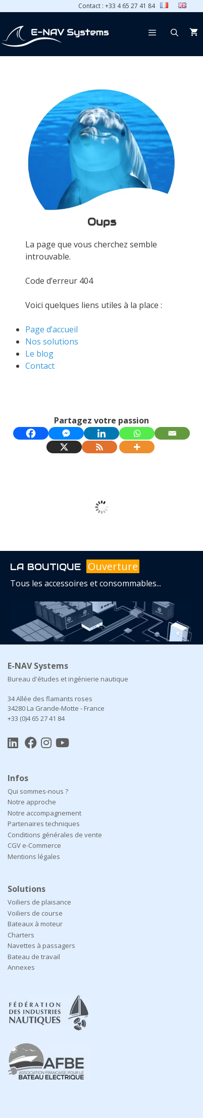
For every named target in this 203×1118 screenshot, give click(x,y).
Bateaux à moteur (35, 923)
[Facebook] (30, 433)
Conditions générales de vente (55, 834)
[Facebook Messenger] (66, 433)
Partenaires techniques (44, 823)
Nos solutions (51, 341)
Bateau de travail (34, 956)
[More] (137, 447)
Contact (40, 365)
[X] (64, 447)
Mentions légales (34, 856)
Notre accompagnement (44, 813)
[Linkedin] (101, 433)
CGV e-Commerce (34, 845)
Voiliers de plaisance (39, 902)
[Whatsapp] (137, 433)
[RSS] (99, 447)
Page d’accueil (51, 329)
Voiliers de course (35, 913)
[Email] (172, 433)
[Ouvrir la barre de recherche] (174, 32)
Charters (21, 934)
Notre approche (32, 801)
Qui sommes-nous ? (38, 791)
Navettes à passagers (41, 945)
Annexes (21, 967)
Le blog (39, 353)
